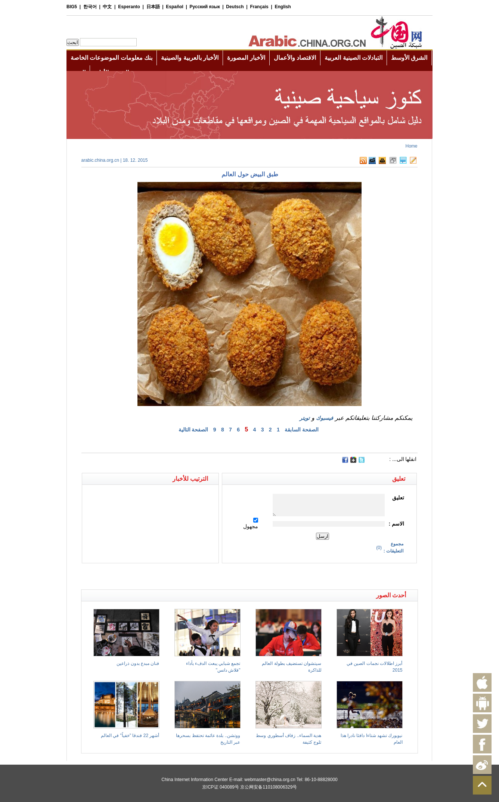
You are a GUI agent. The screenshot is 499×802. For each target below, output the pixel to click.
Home (411, 146)
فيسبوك (324, 418)
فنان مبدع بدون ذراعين (138, 663)
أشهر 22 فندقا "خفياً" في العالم (130, 735)
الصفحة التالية (193, 430)
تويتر (305, 418)
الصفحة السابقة (302, 430)
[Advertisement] (165, 576)
